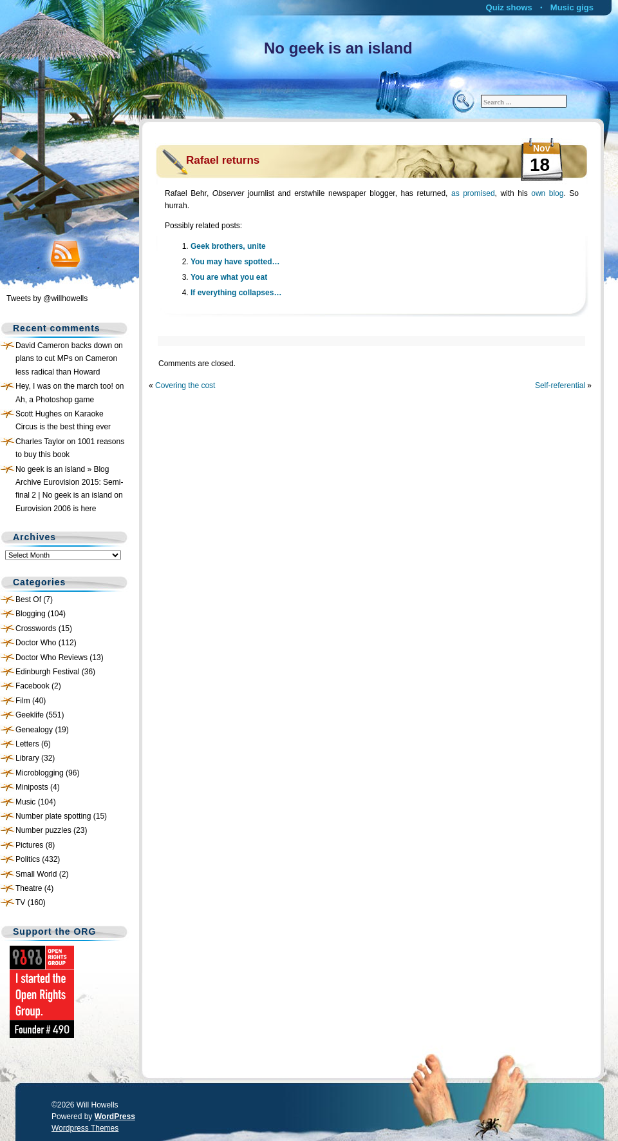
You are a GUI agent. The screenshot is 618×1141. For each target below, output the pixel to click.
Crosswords (35, 628)
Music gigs (572, 7)
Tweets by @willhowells (47, 298)
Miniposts (31, 787)
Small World (36, 874)
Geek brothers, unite (228, 246)
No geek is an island (338, 48)
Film (22, 700)
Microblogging (39, 772)
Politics (27, 859)
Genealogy (34, 729)
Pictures (29, 845)
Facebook (32, 685)
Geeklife (29, 714)
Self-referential (560, 385)
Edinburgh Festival (47, 671)
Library (27, 758)
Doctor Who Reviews (51, 657)
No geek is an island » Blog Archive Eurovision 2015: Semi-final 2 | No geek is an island (69, 482)
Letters (27, 743)
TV (20, 902)
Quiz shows (509, 7)
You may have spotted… (235, 261)
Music (25, 801)
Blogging (30, 613)
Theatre (28, 888)
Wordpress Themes (85, 1128)
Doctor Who (35, 642)
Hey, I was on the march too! (64, 386)
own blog (547, 193)
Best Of (28, 599)
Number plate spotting (53, 816)
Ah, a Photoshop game (54, 399)
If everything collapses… (236, 292)
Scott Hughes (38, 413)
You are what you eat (229, 277)
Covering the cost (185, 385)
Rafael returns (222, 160)
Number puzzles (43, 830)
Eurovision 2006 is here (55, 508)
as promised (473, 193)
